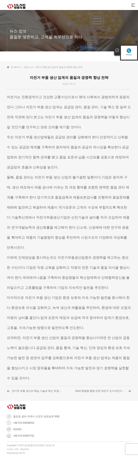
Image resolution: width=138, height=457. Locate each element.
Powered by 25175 (16, 453)
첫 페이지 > (17, 67)
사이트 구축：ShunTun (18, 449)
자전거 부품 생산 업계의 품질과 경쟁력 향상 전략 (58, 67)
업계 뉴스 (28, 67)
